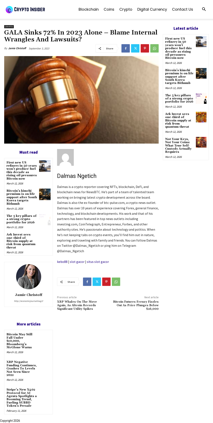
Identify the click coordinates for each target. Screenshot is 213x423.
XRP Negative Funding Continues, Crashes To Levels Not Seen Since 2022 (21, 368)
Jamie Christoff (17, 48)
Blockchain (89, 9)
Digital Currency (152, 9)
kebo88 (62, 262)
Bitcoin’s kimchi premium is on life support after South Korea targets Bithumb (21, 197)
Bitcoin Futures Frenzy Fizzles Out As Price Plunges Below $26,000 (136, 305)
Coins (109, 9)
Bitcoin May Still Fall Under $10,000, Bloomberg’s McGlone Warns (19, 341)
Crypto (125, 9)
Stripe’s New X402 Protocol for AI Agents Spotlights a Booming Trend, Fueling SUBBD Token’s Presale (21, 398)
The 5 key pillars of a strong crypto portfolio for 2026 (21, 219)
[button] (204, 10)
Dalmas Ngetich (77, 176)
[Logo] (35, 9)
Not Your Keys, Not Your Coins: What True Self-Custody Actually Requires (178, 145)
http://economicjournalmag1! (28, 301)
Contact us (182, 9)
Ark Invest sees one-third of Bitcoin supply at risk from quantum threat (21, 241)
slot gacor (77, 262)
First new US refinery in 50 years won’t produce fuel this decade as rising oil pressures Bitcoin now (21, 171)
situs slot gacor (98, 262)
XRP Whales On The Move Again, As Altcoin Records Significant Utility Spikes (77, 305)
